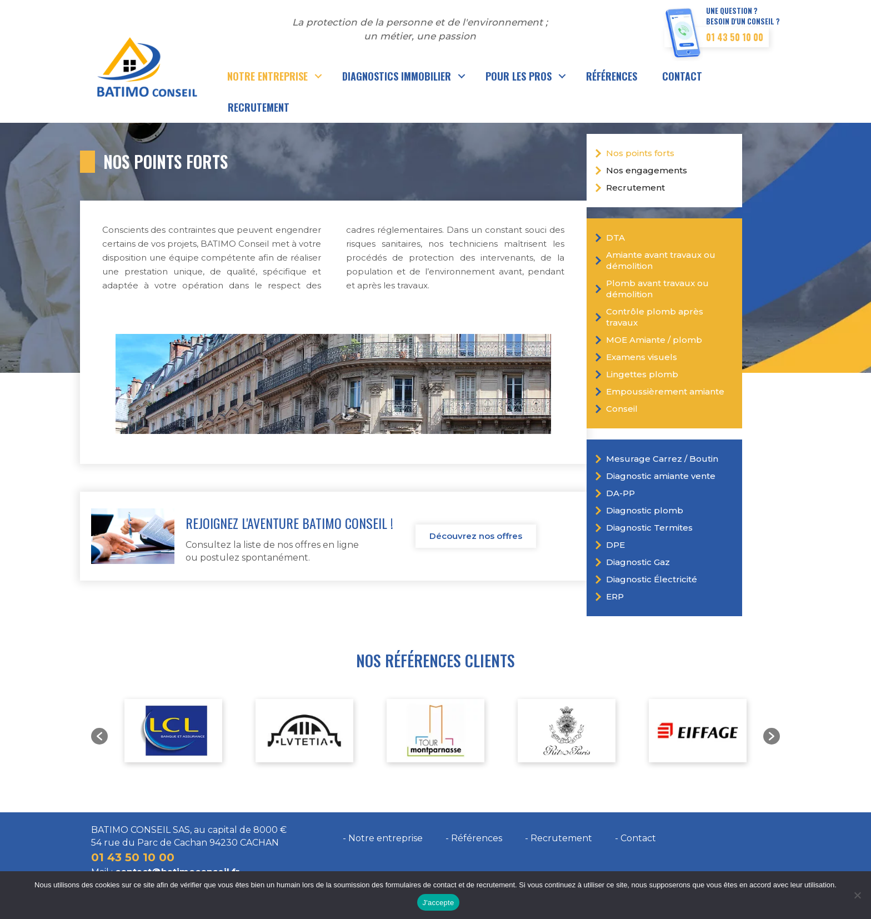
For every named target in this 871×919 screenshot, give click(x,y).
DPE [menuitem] (615, 545)
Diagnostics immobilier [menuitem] (396, 76)
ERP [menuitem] (615, 596)
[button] (318, 76)
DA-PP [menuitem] (620, 493)
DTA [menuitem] (615, 237)
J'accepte (438, 902)
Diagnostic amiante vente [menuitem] (660, 476)
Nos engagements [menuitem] (646, 170)
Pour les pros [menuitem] (518, 76)
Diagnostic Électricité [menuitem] (651, 579)
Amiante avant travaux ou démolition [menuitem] (660, 260)
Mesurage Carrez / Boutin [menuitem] (662, 458)
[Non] (857, 895)
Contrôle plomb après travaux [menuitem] (654, 317)
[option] (173, 730)
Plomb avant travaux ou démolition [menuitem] (657, 288)
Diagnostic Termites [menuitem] (649, 527)
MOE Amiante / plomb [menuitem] (654, 339)
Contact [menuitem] (682, 76)
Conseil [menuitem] (622, 408)
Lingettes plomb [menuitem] (642, 374)
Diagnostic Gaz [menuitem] (638, 562)
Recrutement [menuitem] (258, 107)
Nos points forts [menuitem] (640, 153)
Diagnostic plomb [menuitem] (644, 510)
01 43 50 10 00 (734, 37)
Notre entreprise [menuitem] (267, 76)
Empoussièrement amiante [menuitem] (665, 391)
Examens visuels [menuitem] (641, 357)
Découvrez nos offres (475, 536)
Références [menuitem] (611, 76)
